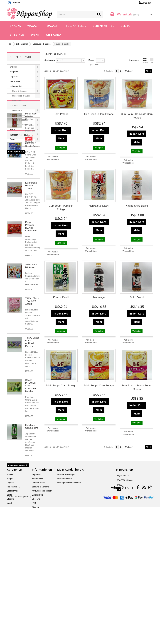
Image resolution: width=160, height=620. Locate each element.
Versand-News (38, 576)
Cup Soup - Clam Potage (99, 114)
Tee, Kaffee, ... (76, 26)
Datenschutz (37, 588)
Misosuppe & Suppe (21, 96)
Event (35, 34)
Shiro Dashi (137, 297)
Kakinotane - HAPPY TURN (31, 260)
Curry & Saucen (19, 91)
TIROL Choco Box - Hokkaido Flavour (32, 416)
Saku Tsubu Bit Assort (31, 340)
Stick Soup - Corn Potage (99, 385)
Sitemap (35, 600)
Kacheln (145, 60)
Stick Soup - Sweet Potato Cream (136, 387)
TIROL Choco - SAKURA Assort (32, 375)
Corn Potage (61, 114)
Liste (151, 60)
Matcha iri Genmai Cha (31, 500)
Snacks (15, 26)
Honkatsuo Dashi (99, 205)
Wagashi (33, 26)
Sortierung (49, 60)
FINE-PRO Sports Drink (31, 219)
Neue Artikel (20, 209)
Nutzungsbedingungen (42, 584)
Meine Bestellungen (66, 568)
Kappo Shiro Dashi (137, 205)
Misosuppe (17, 100)
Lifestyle (17, 34)
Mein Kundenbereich (71, 563)
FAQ (34, 596)
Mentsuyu (99, 297)
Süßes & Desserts (20, 120)
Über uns (36, 592)
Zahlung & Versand (40, 580)
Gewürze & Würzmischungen (17, 112)
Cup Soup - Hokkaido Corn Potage (137, 116)
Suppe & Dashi (19, 105)
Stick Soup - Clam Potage (61, 385)
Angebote (17, 151)
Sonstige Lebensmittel (22, 125)
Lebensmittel (103, 26)
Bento (125, 26)
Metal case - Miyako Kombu (31, 162)
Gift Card (53, 34)
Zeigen (92, 60)
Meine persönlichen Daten (69, 576)
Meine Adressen (64, 572)
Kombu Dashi (61, 297)
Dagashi (53, 26)
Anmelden (145, 2)
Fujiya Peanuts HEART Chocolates (31, 300)
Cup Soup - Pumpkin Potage (61, 207)
